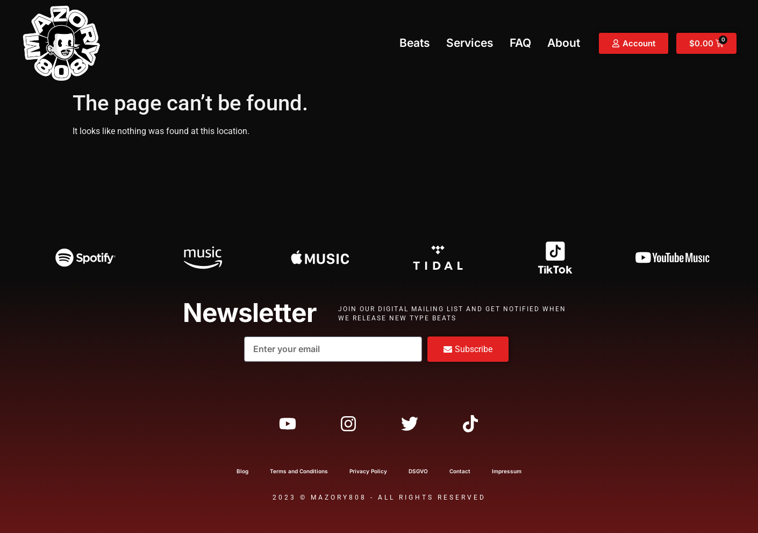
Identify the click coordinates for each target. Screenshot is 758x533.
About (563, 43)
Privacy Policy (368, 471)
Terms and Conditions (299, 471)
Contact (459, 471)
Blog (242, 471)
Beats (414, 43)
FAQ (520, 43)
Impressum (506, 471)
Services (470, 43)
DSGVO (418, 471)
